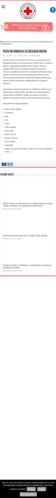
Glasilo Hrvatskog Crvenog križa (24, 42)
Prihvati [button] (31, 489)
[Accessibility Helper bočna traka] (53, 10)
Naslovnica (5, 42)
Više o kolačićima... (28, 494)
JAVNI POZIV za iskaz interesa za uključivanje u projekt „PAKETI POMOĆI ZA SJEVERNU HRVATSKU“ (28, 204)
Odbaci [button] (41, 489)
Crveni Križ (8, 56)
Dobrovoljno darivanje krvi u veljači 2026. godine (25, 235)
